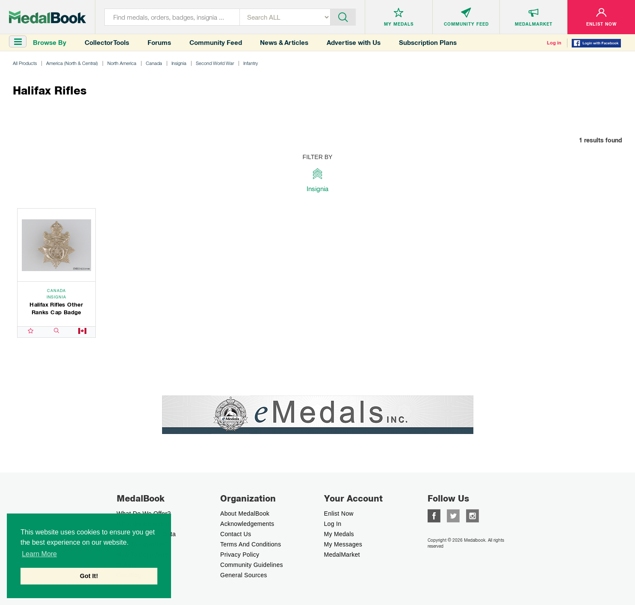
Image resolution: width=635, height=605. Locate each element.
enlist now (339, 513)
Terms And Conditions (250, 544)
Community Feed (215, 42)
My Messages (343, 544)
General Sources (243, 575)
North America (121, 63)
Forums (159, 42)
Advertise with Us (354, 42)
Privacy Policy (239, 554)
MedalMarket (342, 554)
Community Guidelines (251, 564)
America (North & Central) (72, 63)
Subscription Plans (428, 42)
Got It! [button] (89, 576)
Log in (554, 43)
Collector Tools (107, 42)
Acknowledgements (247, 523)
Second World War (215, 63)
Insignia (178, 63)
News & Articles (284, 42)
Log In (333, 523)
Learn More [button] (39, 554)
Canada (154, 63)
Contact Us (235, 534)
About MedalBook (244, 513)
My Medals (339, 534)
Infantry (250, 63)
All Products (25, 63)
